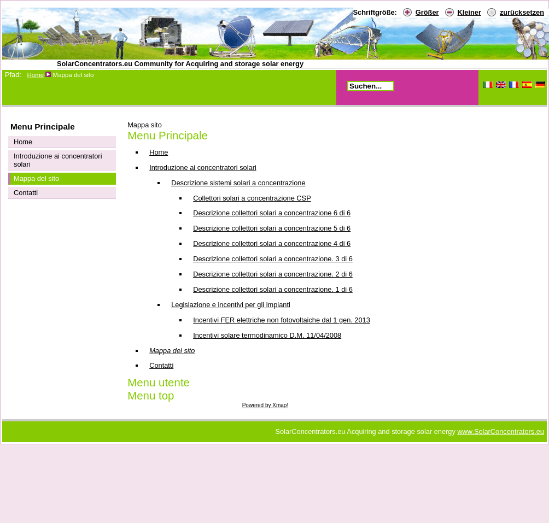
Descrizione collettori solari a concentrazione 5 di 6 (272, 228)
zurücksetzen (522, 12)
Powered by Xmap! (265, 405)
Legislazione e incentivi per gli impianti (230, 305)
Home (35, 75)
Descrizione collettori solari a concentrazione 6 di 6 (272, 213)
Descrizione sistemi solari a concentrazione (238, 183)
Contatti (161, 365)
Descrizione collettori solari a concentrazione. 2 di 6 (273, 274)
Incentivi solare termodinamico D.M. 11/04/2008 (267, 335)
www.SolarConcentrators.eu (500, 431)
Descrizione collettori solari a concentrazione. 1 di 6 (273, 289)
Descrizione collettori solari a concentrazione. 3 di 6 (273, 259)
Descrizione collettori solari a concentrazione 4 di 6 (272, 243)
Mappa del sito (172, 350)
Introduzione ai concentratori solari (202, 167)
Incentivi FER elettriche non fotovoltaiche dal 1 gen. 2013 (281, 320)
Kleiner (469, 12)
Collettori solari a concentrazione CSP (252, 198)
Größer (427, 12)
